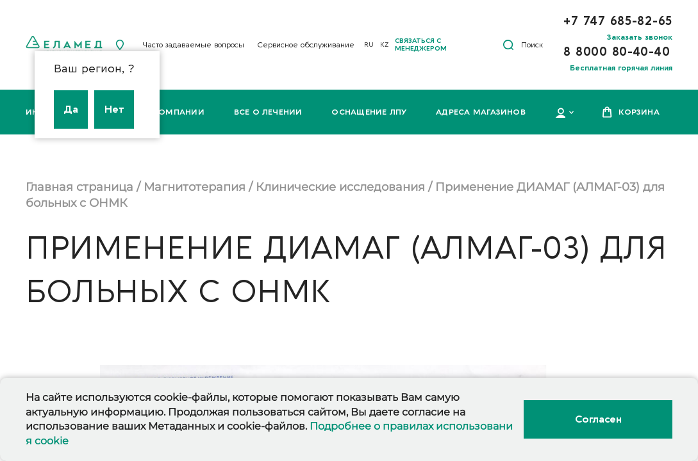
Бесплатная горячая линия (621, 67)
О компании (174, 112)
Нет (114, 109)
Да (71, 109)
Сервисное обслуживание (305, 44)
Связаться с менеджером (421, 45)
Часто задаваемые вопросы (193, 44)
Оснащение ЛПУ (368, 112)
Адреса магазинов (481, 112)
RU (369, 45)
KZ (384, 45)
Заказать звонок (639, 37)
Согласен (598, 419)
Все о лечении (268, 112)
